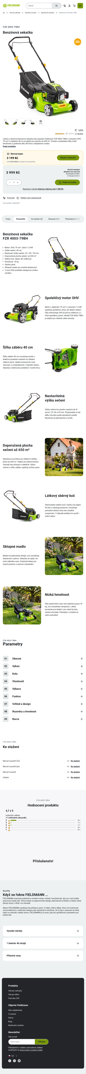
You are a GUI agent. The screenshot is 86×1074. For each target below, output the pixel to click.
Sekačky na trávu (30, 13)
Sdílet (78, 130)
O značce (13, 1017)
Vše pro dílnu (14, 998)
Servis (12, 1021)
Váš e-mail (13, 1040)
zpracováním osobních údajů (33, 1053)
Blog (11, 1025)
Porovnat (9, 199)
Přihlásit (42, 1045)
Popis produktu (9, 146)
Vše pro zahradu (14, 13)
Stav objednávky (16, 1013)
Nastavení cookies (17, 1028)
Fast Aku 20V (15, 1001)
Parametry (21, 220)
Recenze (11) (55, 220)
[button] (66, 183)
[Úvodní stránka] (4, 13)
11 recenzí (79, 134)
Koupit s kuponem (67, 158)
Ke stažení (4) (37, 220)
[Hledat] (56, 5)
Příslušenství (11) (74, 220)
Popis (8, 220)
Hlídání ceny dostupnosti (29, 199)
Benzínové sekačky (47, 13)
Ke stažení (72, 762)
